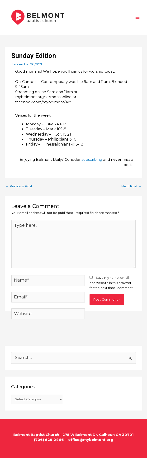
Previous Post (18, 186)
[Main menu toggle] (137, 17)
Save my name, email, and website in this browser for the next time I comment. (111, 283)
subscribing (91, 159)
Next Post (131, 186)
